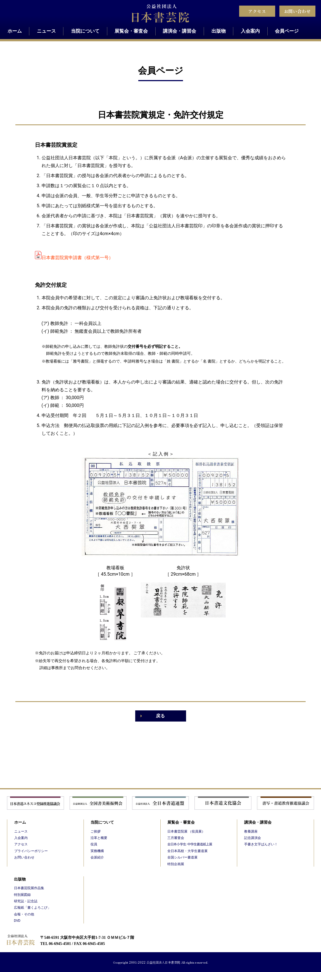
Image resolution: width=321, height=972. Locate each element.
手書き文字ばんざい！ (261, 844)
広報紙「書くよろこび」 (32, 908)
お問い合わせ (297, 11)
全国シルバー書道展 (182, 857)
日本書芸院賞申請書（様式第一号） (77, 257)
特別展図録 (22, 895)
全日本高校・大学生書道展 (187, 851)
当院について (85, 31)
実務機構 (97, 851)
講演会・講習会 (179, 31)
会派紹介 (97, 857)
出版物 (218, 31)
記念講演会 (252, 838)
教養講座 (251, 831)
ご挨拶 (96, 831)
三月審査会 (175, 838)
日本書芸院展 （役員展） (186, 831)
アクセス (257, 11)
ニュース (46, 31)
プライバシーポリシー (31, 851)
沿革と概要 (99, 838)
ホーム (15, 31)
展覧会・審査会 (131, 31)
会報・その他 (24, 914)
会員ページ (287, 31)
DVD (17, 921)
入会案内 (250, 31)
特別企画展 (175, 864)
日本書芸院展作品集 (29, 888)
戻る (160, 715)
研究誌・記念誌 (25, 901)
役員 (94, 844)
